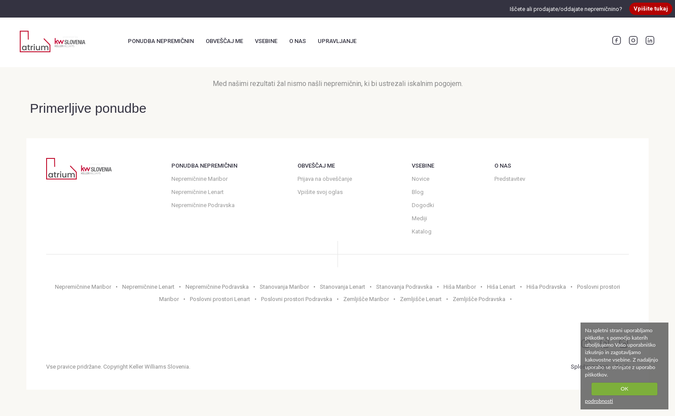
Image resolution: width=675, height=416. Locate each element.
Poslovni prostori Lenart (220, 299)
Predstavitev (509, 179)
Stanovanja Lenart (342, 286)
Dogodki (423, 205)
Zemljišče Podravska (479, 299)
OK (624, 388)
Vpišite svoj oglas (320, 192)
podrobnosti (599, 401)
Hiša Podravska (546, 286)
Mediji (419, 218)
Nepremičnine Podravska (203, 205)
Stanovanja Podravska (404, 286)
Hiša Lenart (501, 286)
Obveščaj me (224, 41)
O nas (297, 41)
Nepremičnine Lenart (197, 192)
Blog (418, 192)
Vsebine (266, 41)
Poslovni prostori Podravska (296, 299)
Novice (420, 179)
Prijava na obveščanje (325, 179)
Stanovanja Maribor (284, 286)
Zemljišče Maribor (366, 299)
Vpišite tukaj (651, 8)
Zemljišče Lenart (421, 299)
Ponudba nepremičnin (161, 41)
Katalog (422, 231)
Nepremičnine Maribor (199, 179)
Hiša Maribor (459, 286)
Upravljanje (337, 41)
